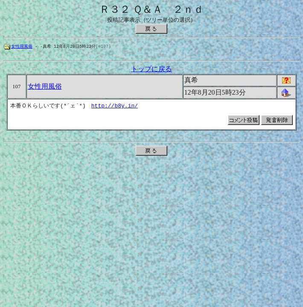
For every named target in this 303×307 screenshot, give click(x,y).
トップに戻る (151, 70)
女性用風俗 (21, 46)
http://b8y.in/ (114, 107)
